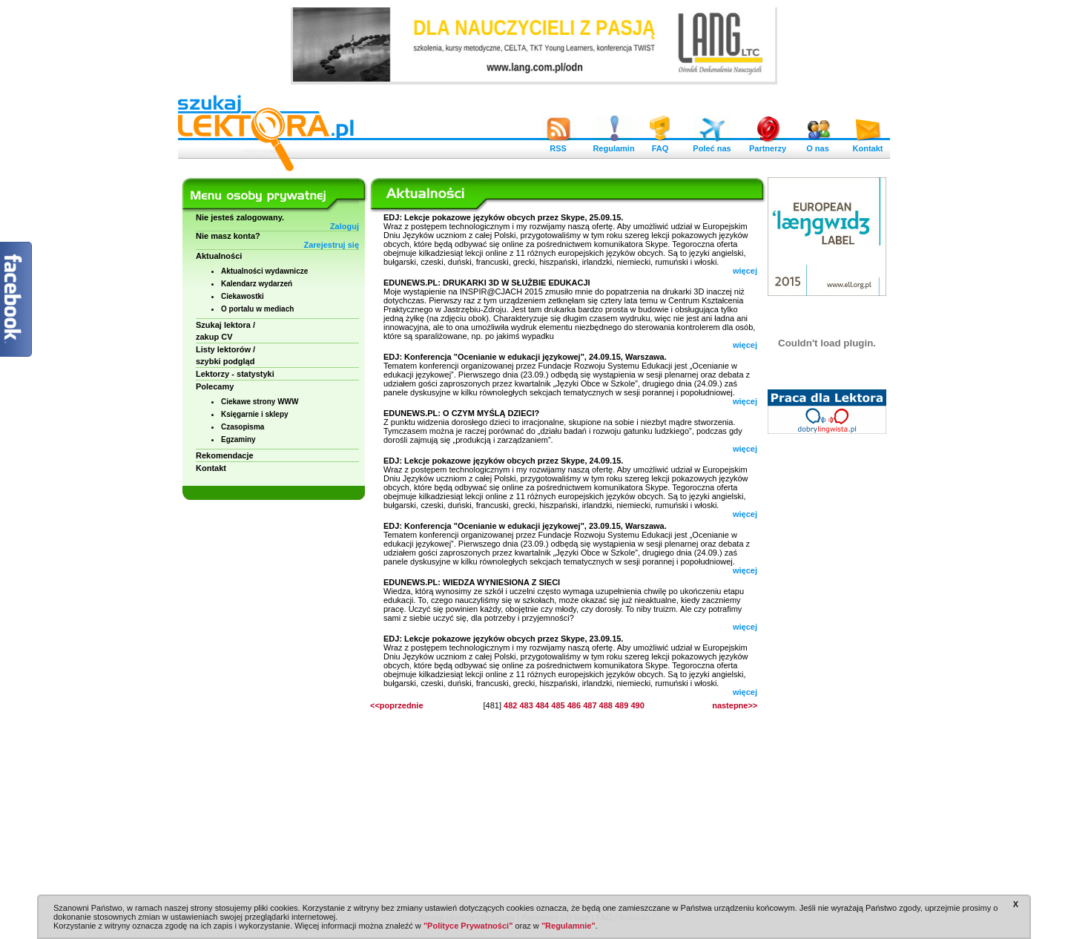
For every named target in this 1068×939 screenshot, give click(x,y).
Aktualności (219, 255)
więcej (745, 270)
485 (557, 705)
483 (526, 705)
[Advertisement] (827, 667)
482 (510, 705)
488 (606, 705)
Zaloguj (344, 226)
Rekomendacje (225, 455)
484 (542, 705)
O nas (818, 144)
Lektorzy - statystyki (235, 373)
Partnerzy (767, 144)
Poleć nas (712, 144)
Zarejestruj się (331, 244)
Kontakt (867, 144)
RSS (558, 144)
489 (621, 705)
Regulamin (613, 144)
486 (574, 705)
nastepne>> (734, 705)
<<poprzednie (396, 705)
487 (589, 705)
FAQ (660, 144)
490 (637, 705)
